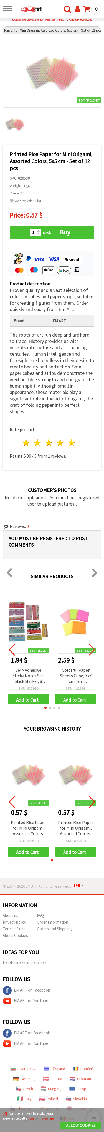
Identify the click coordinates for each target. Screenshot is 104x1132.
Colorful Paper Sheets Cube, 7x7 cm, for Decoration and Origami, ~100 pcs (75, 676)
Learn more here (41, 1118)
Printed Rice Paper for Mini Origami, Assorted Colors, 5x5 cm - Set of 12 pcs (28, 828)
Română (83, 1069)
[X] (5, 1113)
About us (10, 915)
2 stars (38, 442)
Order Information (52, 922)
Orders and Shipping (54, 928)
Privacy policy (14, 922)
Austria (52, 1078)
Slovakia (76, 1098)
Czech (24, 1088)
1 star (26, 442)
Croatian (80, 1078)
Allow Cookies (81, 1125)
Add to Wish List (25, 201)
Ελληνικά (54, 1069)
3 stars (49, 442)
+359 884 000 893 (79, 19)
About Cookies (15, 935)
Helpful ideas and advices (25, 962)
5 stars (71, 442)
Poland (48, 1098)
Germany (24, 1078)
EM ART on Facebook (26, 990)
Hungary (51, 1088)
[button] (45, 708)
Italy (24, 1098)
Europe (78, 1088)
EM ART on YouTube (25, 1001)
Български (23, 1069)
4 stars (60, 442)
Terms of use (14, 928)
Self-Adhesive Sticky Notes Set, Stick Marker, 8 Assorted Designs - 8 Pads (28, 676)
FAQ (40, 915)
